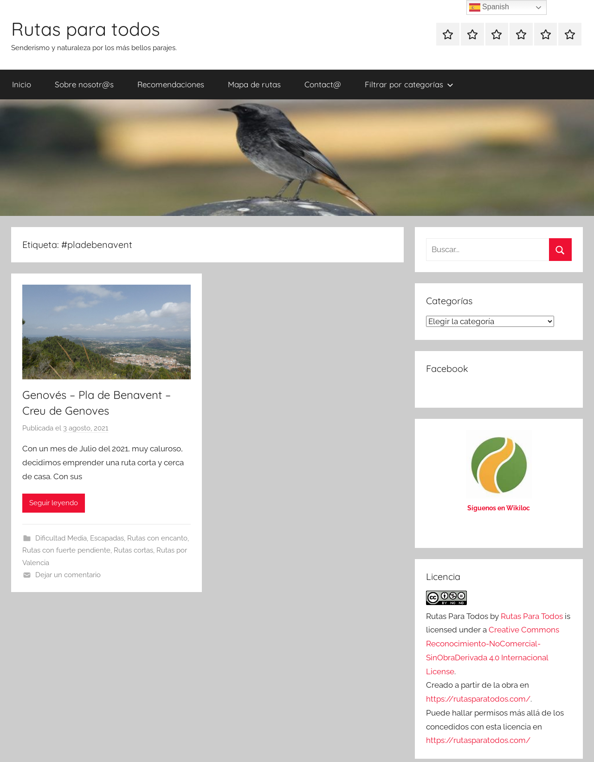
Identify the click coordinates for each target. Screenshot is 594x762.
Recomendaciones (170, 84)
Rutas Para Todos (532, 616)
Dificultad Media (61, 538)
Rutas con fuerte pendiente (66, 550)
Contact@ (322, 84)
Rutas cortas (133, 550)
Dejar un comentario (68, 575)
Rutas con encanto (157, 538)
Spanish (489, 7)
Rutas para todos (85, 28)
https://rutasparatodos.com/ (478, 698)
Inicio (21, 84)
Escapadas (107, 538)
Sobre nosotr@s (84, 84)
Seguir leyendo (53, 503)
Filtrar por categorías (409, 84)
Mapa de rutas (254, 84)
